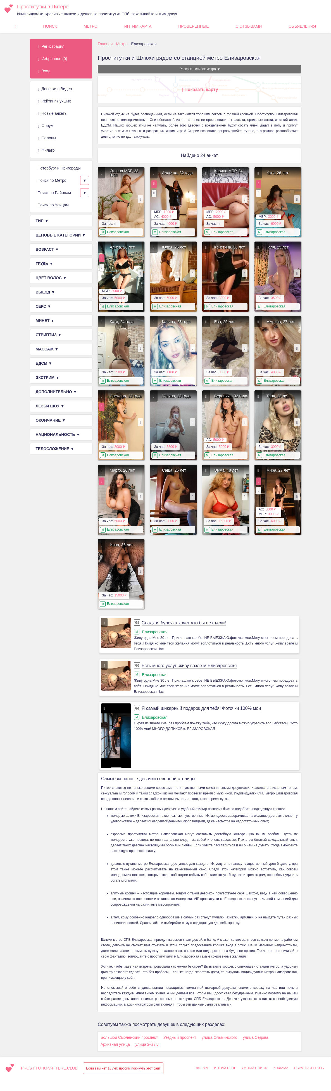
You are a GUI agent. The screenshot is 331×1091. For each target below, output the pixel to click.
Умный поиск (254, 1068)
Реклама (281, 1068)
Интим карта (138, 26)
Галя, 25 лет (277, 247)
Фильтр (46, 150)
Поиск (50, 26)
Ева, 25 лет (224, 321)
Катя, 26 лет (277, 173)
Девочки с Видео (55, 89)
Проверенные (193, 26)
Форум (46, 125)
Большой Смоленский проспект (129, 1037)
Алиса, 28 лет (122, 247)
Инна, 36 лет (121, 545)
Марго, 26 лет (122, 470)
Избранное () (52, 58)
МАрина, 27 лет (280, 321)
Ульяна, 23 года (176, 396)
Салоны (47, 138)
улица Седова (255, 1037)
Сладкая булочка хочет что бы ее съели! (184, 622)
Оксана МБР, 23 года (124, 173)
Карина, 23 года (176, 321)
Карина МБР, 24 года (228, 173)
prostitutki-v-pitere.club (49, 1068)
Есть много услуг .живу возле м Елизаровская (189, 665)
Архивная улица (115, 1044)
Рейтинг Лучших (54, 101)
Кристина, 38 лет (229, 247)
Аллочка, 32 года (177, 173)
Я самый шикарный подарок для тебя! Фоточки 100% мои (201, 708)
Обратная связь (309, 1068)
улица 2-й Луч (148, 1044)
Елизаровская (118, 232)
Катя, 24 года (122, 321)
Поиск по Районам (54, 192)
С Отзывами (248, 26)
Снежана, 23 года (126, 396)
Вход (44, 71)
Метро (90, 26)
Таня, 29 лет (277, 396)
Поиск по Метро (52, 180)
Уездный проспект (179, 1037)
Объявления (302, 26)
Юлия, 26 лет (174, 247)
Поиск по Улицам (53, 205)
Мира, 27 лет (278, 470)
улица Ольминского (219, 1037)
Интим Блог (225, 1068)
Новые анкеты (53, 113)
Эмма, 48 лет (226, 470)
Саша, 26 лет (174, 470)
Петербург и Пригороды (59, 168)
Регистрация (51, 46)
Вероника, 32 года (230, 396)
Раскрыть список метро (198, 69)
